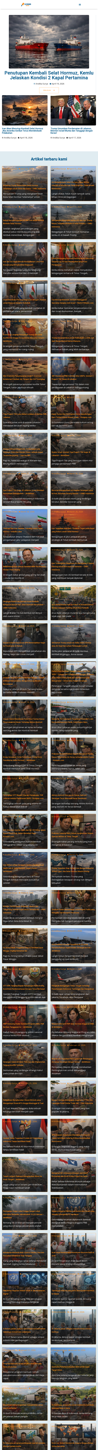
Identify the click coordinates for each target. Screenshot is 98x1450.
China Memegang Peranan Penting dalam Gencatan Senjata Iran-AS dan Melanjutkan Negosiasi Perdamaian (73, 261)
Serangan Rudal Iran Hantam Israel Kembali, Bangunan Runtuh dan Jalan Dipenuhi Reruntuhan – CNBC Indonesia (24, 604)
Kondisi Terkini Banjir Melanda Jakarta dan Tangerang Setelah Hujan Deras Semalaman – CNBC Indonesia (24, 909)
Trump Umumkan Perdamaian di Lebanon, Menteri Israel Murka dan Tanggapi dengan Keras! (72, 130)
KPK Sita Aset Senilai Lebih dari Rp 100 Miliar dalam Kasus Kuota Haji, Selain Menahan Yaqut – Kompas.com (24, 833)
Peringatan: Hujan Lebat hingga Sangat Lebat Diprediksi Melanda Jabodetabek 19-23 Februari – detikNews (23, 1214)
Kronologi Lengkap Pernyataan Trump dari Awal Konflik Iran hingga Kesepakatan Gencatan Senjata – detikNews (24, 338)
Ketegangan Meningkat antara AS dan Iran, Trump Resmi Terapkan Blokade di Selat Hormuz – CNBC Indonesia (72, 223)
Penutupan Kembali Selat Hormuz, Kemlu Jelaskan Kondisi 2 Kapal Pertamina (49, 75)
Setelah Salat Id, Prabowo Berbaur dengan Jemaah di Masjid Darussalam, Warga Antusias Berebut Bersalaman (24, 681)
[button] (80, 4)
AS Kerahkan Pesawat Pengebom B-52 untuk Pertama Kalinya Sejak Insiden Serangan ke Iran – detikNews (72, 947)
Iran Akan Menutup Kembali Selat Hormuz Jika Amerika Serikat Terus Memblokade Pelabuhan (22, 130)
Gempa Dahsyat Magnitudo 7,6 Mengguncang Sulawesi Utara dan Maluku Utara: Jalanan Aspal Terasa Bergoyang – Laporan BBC (23, 452)
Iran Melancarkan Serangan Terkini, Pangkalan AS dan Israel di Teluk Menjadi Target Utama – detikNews (23, 868)
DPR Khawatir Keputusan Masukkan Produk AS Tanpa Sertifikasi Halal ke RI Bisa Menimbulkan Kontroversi (71, 1138)
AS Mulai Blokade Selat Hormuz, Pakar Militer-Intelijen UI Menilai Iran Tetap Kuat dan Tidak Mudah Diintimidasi (73, 185)
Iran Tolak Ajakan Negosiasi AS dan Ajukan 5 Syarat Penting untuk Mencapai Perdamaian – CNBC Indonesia (73, 566)
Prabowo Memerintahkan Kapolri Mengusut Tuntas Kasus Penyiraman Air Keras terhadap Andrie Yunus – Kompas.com (73, 757)
